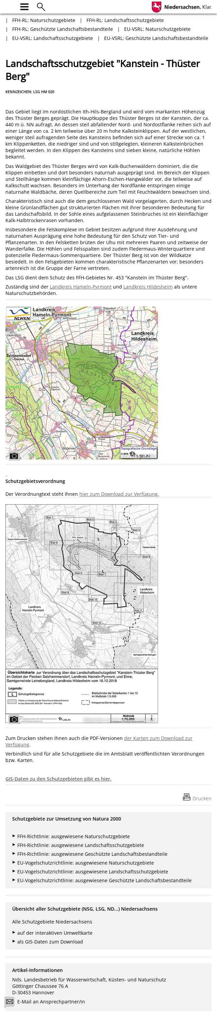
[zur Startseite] (9, 6)
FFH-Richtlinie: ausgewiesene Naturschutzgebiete (73, 836)
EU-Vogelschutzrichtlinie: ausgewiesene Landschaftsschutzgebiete (92, 871)
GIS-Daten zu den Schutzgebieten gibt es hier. (58, 779)
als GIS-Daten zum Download (50, 941)
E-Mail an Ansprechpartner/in (47, 1002)
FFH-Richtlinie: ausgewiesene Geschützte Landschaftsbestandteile (92, 854)
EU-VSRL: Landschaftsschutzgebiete (52, 38)
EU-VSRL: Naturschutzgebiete (157, 29)
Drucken (202, 798)
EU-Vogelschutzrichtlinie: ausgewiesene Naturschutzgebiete (85, 863)
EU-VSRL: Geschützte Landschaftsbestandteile (156, 38)
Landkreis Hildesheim (148, 286)
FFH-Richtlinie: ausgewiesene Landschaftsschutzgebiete (80, 845)
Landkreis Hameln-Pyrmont (81, 286)
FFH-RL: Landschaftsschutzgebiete (125, 20)
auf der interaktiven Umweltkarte (55, 933)
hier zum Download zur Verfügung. (119, 494)
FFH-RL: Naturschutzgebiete (43, 20)
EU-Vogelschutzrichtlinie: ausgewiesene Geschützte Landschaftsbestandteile (104, 880)
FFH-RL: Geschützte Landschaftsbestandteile (62, 29)
